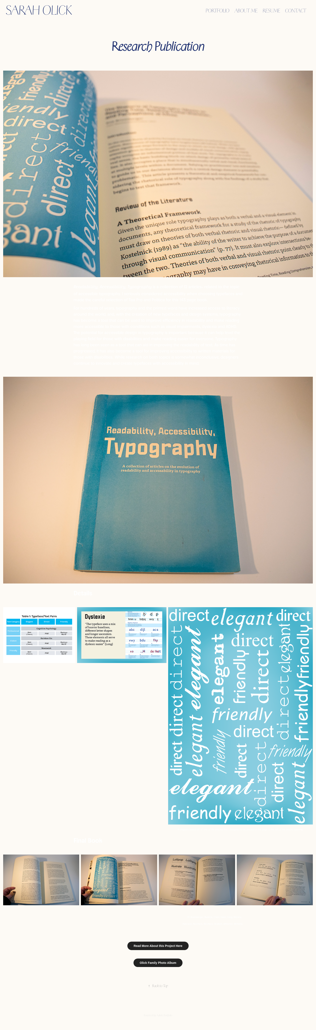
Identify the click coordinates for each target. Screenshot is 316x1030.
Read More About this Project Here (158, 946)
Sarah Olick (39, 10)
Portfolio (217, 10)
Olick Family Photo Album (158, 962)
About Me (245, 10)
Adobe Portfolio (164, 1015)
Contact (295, 10)
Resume (271, 10)
